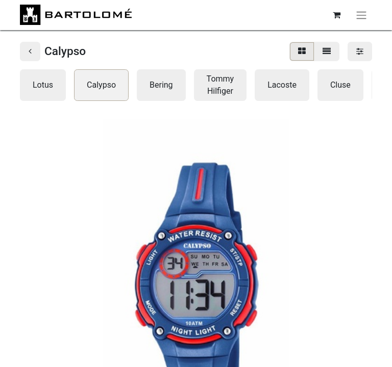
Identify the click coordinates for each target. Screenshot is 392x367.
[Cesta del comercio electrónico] (336, 15)
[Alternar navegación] (361, 15)
